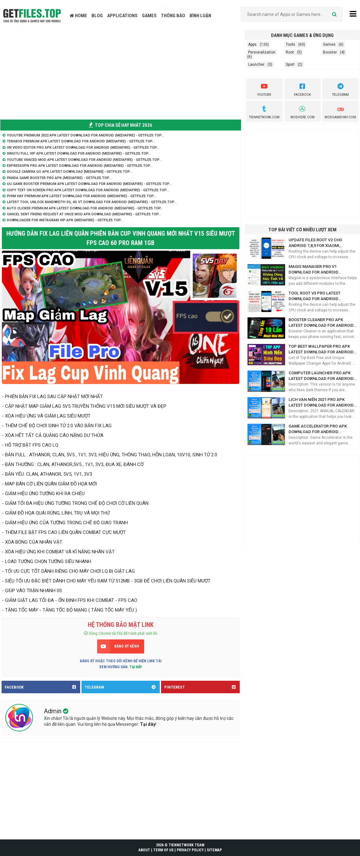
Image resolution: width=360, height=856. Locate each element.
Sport (290, 64)
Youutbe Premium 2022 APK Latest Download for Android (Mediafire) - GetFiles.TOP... (85, 135)
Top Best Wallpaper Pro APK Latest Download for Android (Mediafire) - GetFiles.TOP (321, 349)
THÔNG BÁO (173, 15)
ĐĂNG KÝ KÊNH (126, 646)
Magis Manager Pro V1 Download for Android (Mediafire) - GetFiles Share (318, 269)
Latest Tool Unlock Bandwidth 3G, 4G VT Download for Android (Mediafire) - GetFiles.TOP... (92, 202)
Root (290, 52)
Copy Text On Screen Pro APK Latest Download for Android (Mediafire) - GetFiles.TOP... (88, 190)
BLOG (97, 15)
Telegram (340, 88)
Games (329, 44)
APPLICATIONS (122, 15)
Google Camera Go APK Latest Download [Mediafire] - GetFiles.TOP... (69, 172)
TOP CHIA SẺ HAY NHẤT (120, 125)
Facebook (302, 88)
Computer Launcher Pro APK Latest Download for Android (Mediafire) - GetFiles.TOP (321, 376)
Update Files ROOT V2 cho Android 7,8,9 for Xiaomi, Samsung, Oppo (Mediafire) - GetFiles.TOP (318, 243)
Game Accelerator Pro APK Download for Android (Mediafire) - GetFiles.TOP (318, 429)
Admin (53, 711)
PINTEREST (202, 687)
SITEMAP (214, 850)
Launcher (256, 64)
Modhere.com (302, 111)
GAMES (149, 15)
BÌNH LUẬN (200, 15)
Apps (252, 44)
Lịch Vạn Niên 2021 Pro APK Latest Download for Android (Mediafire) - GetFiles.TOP (321, 402)
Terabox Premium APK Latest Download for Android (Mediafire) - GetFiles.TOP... (81, 141)
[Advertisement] (120, 74)
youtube (264, 88)
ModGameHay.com (340, 111)
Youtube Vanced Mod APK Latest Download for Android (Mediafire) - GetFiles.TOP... (84, 160)
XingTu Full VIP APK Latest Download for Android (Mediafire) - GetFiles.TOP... (79, 153)
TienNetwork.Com (264, 111)
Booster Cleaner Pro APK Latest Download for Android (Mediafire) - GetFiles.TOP (321, 322)
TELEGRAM (122, 687)
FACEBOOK (42, 687)
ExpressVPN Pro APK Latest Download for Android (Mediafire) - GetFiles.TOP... (80, 166)
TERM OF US (163, 850)
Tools (290, 44)
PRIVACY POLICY (190, 850)
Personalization (261, 52)
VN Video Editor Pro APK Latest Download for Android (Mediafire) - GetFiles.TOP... (83, 148)
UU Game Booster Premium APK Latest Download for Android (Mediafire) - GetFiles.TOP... (89, 184)
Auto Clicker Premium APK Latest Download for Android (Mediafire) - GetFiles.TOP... (85, 208)
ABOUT (144, 850)
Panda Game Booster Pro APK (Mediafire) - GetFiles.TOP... (59, 178)
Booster (330, 52)
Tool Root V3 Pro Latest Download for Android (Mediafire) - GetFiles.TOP (316, 296)
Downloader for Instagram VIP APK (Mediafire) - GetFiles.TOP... (65, 220)
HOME (78, 15)
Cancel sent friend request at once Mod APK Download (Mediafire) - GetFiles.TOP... (84, 214)
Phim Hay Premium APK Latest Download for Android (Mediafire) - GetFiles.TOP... (81, 196)
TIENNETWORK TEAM (186, 845)
